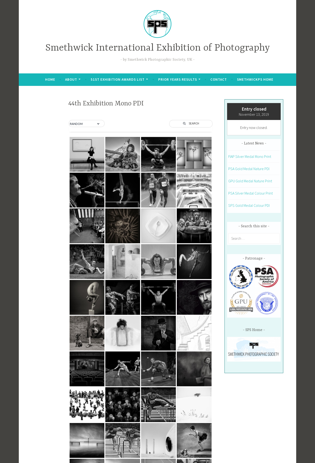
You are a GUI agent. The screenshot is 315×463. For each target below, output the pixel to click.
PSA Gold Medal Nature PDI (248, 168)
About (71, 79)
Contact (218, 79)
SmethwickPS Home (255, 79)
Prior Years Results (177, 79)
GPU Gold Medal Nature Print (250, 181)
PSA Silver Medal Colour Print (250, 193)
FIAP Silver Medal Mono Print (249, 156)
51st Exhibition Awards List (118, 79)
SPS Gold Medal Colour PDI (249, 205)
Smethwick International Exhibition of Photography (157, 48)
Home (50, 79)
